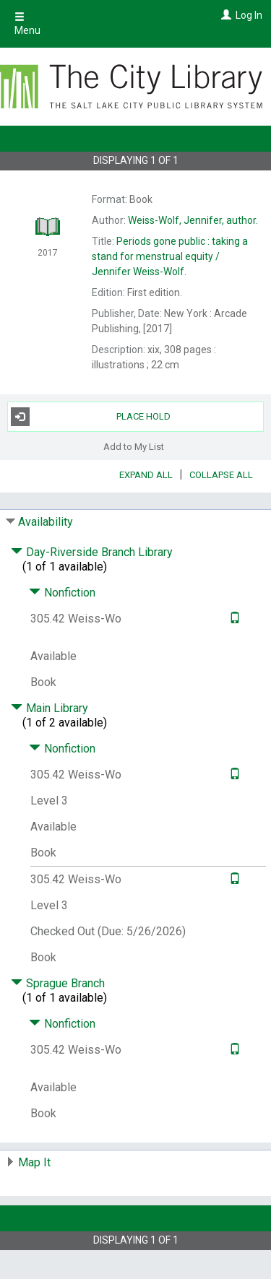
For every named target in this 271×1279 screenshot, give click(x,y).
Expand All (146, 474)
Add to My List (133, 446)
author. (193, 220)
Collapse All (221, 474)
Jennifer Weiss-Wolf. (170, 256)
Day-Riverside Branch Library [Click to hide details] (92, 552)
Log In (249, 15)
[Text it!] (233, 618)
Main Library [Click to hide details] (49, 708)
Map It (34, 1162)
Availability (45, 522)
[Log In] (224, 15)
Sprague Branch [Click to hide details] (58, 983)
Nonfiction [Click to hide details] (62, 592)
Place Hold (91, 416)
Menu (27, 24)
